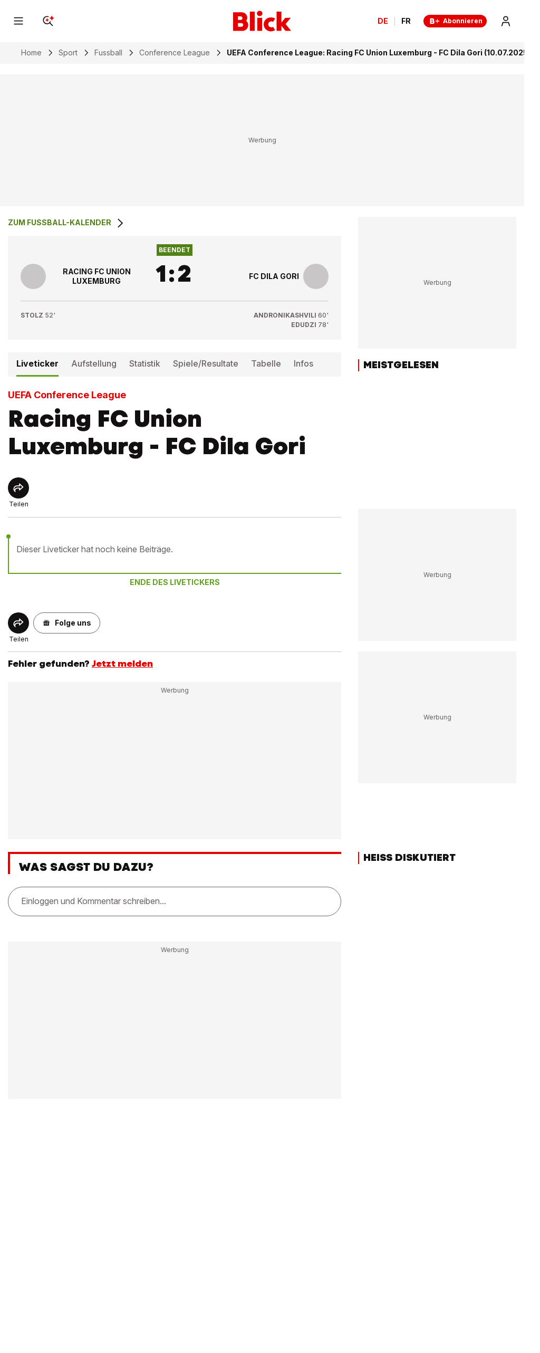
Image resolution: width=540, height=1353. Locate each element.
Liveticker (37, 363)
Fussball (108, 53)
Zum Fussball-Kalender (67, 223)
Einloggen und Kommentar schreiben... (93, 901)
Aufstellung (94, 363)
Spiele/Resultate (205, 363)
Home (31, 53)
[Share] (18, 487)
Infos (303, 363)
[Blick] (262, 21)
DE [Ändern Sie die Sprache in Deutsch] (383, 21)
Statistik (144, 363)
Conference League (174, 53)
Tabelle (266, 363)
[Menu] (18, 21)
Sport (68, 53)
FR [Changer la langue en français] (406, 21)
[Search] (48, 21)
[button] (66, 623)
